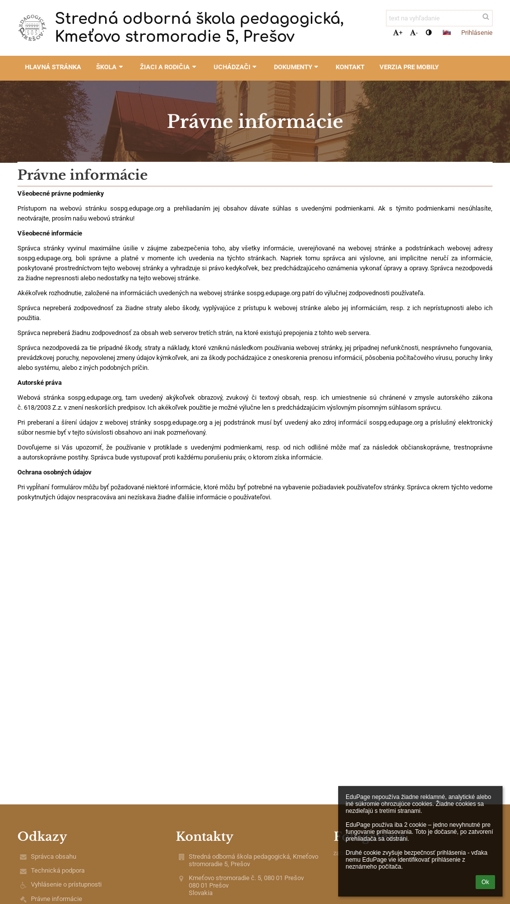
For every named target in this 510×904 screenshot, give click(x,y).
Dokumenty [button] (297, 67)
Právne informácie (56, 899)
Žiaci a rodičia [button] (169, 67)
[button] (446, 32)
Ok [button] (485, 882)
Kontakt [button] (350, 67)
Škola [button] (110, 67)
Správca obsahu (53, 856)
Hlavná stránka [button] (53, 67)
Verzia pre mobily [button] (409, 67)
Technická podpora (58, 870)
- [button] (414, 32)
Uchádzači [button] (236, 67)
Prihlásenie (477, 32)
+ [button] (397, 32)
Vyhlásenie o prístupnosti (66, 884)
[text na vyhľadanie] (439, 18)
